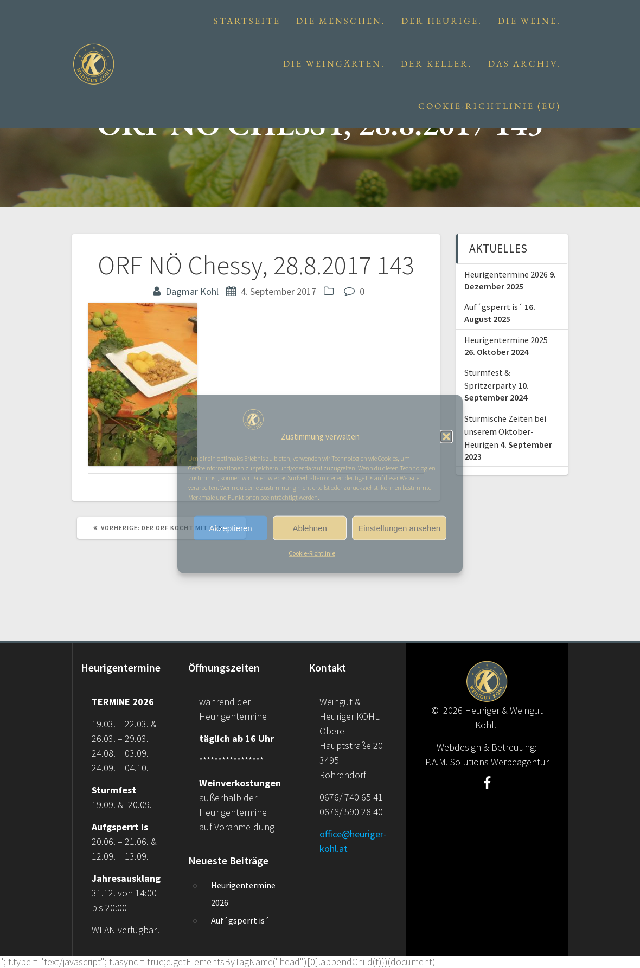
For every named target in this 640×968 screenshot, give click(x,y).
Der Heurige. (441, 21)
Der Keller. (436, 63)
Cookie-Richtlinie (312, 553)
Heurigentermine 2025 (506, 339)
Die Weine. (529, 21)
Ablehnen (309, 528)
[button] (446, 436)
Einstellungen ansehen (399, 528)
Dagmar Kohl (192, 291)
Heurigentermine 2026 (506, 274)
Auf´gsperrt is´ (493, 306)
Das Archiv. (524, 63)
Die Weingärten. (334, 63)
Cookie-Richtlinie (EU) (489, 106)
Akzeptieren (230, 528)
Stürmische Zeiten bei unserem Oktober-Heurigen (505, 431)
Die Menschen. (341, 21)
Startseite (247, 21)
